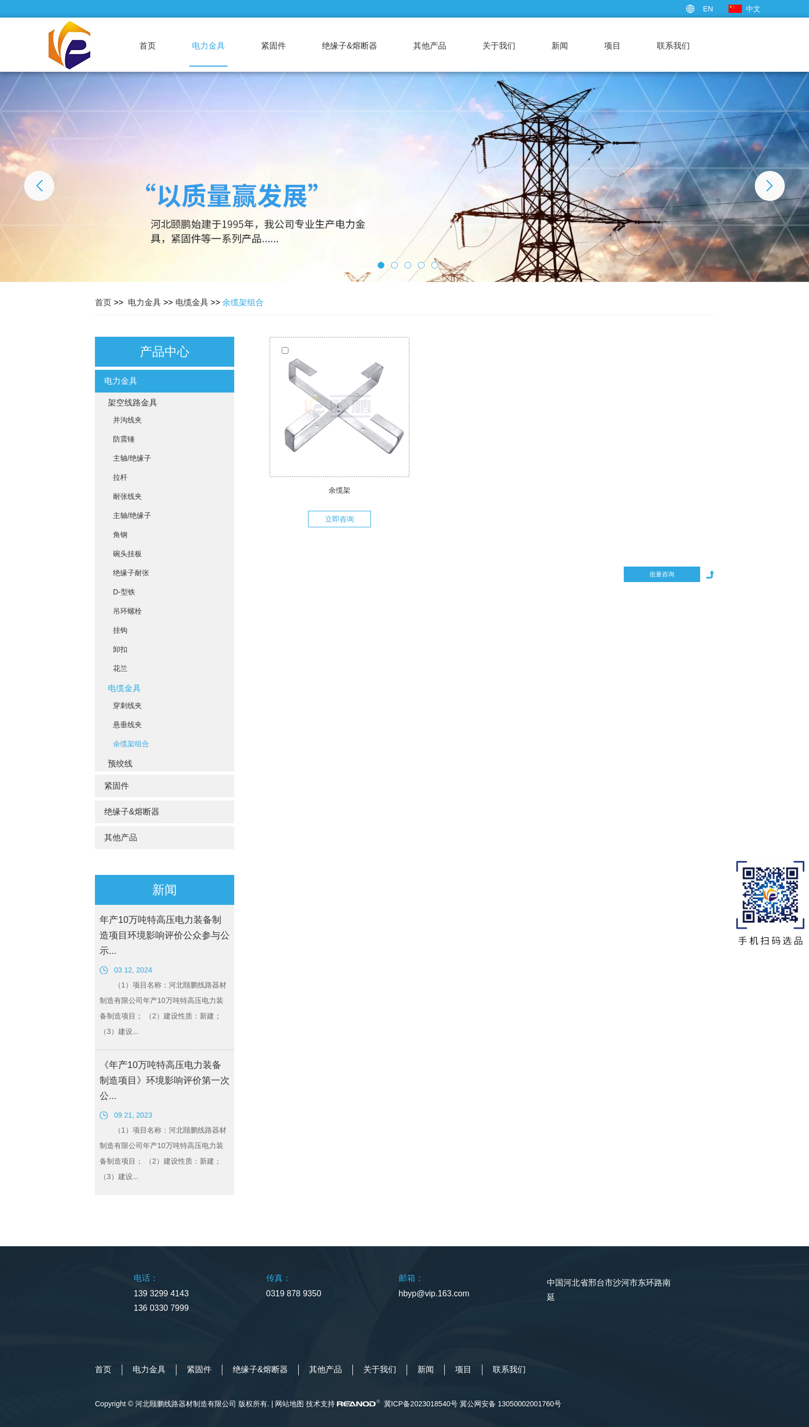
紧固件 (273, 45)
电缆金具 (191, 302)
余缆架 (339, 490)
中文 (753, 9)
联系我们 (673, 45)
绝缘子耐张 (131, 573)
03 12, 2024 (133, 970)
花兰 (120, 668)
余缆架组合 (243, 302)
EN (708, 9)
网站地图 (289, 1404)
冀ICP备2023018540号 (421, 1404)
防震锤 (124, 439)
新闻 (560, 45)
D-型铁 (124, 592)
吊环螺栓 (127, 611)
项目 (612, 45)
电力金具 (208, 45)
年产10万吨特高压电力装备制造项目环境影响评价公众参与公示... (165, 935)
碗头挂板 (127, 554)
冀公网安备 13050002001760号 (510, 1404)
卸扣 (120, 649)
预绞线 (120, 763)
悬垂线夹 (127, 724)
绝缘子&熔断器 (349, 45)
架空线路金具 (132, 402)
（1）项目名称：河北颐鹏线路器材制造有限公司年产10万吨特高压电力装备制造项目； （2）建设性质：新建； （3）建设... (163, 1008)
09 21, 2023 (133, 1115)
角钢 (120, 534)
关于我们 (498, 45)
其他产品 (429, 45)
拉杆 (120, 477)
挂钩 (120, 630)
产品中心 (164, 351)
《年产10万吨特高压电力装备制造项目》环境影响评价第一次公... (165, 1080)
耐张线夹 (127, 496)
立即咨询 (339, 519)
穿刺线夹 (127, 705)
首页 (147, 45)
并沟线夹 (127, 420)
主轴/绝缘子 (132, 458)
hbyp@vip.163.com (434, 1293)
